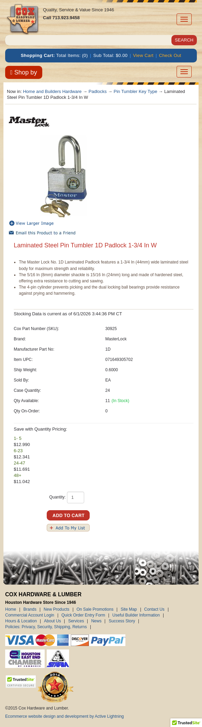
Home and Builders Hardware (52, 91)
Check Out (170, 55)
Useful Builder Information (136, 615)
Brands (29, 609)
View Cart (143, 55)
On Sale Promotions (95, 609)
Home (10, 609)
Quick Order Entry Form (83, 615)
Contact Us (154, 609)
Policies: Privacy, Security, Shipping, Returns (46, 627)
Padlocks (98, 91)
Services (76, 621)
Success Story (122, 621)
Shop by (23, 72)
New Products (56, 609)
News (96, 621)
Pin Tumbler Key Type (135, 91)
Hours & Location (21, 621)
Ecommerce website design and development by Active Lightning (64, 716)
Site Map (129, 609)
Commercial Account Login (29, 615)
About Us (52, 621)
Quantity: (57, 497)
